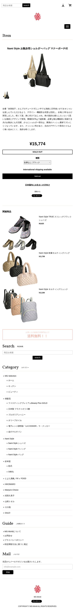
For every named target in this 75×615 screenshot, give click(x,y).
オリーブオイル (15, 420)
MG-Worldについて (13, 531)
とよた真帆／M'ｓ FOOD (15, 478)
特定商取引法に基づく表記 (16, 544)
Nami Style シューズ (17, 443)
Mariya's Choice (11, 490)
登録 (8, 572)
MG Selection (10, 376)
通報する (37, 191)
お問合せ (8, 536)
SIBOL (11, 472)
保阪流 (8, 399)
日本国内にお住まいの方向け (37, 185)
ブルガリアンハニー (16, 415)
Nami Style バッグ (16, 454)
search (26, 5)
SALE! (7, 513)
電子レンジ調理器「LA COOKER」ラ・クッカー (29, 426)
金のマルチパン (15, 432)
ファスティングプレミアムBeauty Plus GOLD (27, 403)
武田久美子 (9, 495)
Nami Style (9, 439)
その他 (8, 507)
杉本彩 (8, 461)
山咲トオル (9, 501)
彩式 (10, 466)
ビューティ (13, 392)
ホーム (11, 380)
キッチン (12, 386)
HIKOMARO (10, 484)
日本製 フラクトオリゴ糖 (19, 409)
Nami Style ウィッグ (17, 449)
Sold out (37, 176)
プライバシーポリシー (14, 540)
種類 (37, 158)
